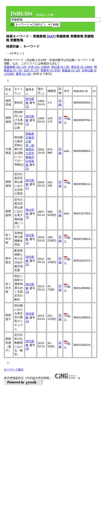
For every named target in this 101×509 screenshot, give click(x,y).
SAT (51, 36)
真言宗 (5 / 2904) (81, 67)
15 (27, 106)
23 (27, 264)
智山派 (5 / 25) (60, 67)
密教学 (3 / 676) (50, 70)
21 (27, 242)
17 (27, 188)
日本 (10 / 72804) (39, 67)
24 (27, 292)
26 (27, 348)
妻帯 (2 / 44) (23, 73)
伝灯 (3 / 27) (31, 70)
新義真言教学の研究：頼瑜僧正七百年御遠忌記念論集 (30, 149)
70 (27, 217)
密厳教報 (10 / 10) (15, 67)
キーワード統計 (14, 369)
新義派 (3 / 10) (71, 70)
